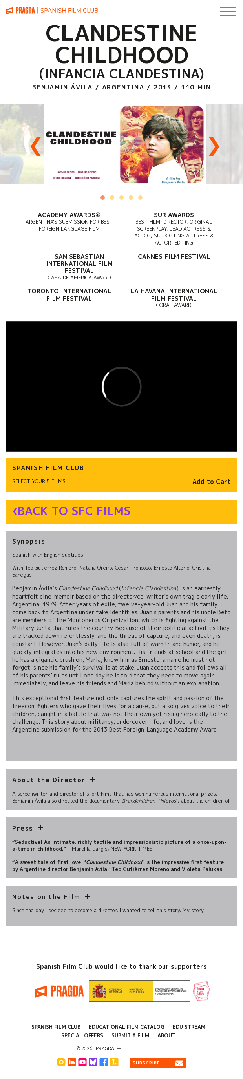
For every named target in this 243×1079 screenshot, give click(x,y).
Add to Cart (211, 482)
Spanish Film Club (55, 1026)
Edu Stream (189, 1026)
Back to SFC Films (74, 511)
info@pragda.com (145, 1048)
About (166, 1035)
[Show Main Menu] (228, 8)
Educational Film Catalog (126, 1026)
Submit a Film (130, 1035)
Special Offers (82, 1035)
